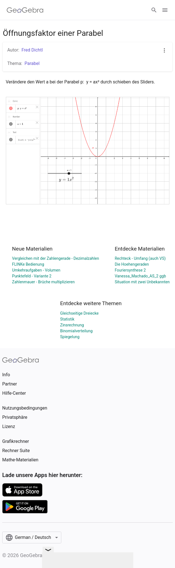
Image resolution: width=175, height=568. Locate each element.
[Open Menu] (165, 10)
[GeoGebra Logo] (25, 10)
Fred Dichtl (32, 50)
